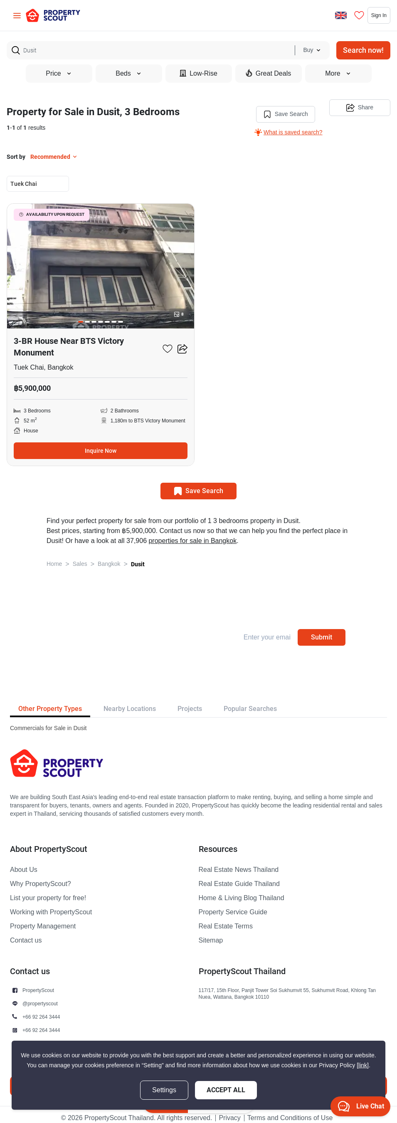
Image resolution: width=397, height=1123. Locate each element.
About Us (23, 863)
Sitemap (211, 934)
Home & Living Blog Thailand (241, 891)
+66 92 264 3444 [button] (41, 1010)
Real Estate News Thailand (239, 863)
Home (54, 557)
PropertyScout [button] (38, 983)
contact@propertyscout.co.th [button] (54, 1037)
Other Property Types (50, 702)
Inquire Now (100, 444)
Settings (164, 1090)
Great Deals (268, 73)
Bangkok (109, 557)
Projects (190, 702)
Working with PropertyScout (51, 905)
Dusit (138, 557)
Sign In (369, 15)
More (338, 73)
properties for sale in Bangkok (192, 534)
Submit (321, 630)
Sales (80, 557)
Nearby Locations (130, 702)
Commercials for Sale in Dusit (48, 721)
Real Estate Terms (226, 920)
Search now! (363, 50)
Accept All (226, 1090)
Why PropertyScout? (40, 877)
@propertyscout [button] (40, 997)
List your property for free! (48, 891)
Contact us (26, 934)
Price (59, 73)
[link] (363, 1065)
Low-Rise (198, 73)
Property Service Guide (233, 905)
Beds (128, 73)
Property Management (43, 920)
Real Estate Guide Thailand (239, 877)
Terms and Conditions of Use (290, 1111)
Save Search (277, 108)
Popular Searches (250, 702)
